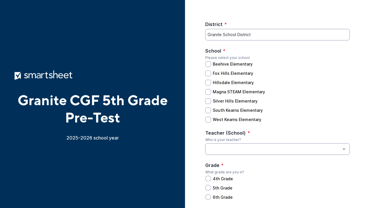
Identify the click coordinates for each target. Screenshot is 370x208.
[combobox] (277, 149)
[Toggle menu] (344, 149)
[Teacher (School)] (272, 149)
